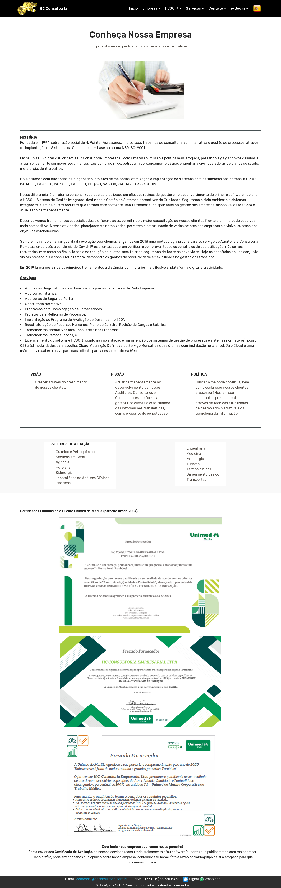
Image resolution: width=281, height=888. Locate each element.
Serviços (193, 8)
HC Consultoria (53, 9)
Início (133, 8)
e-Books (238, 8)
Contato (216, 8)
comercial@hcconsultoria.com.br (102, 879)
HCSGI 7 (171, 8)
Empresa (150, 8)
